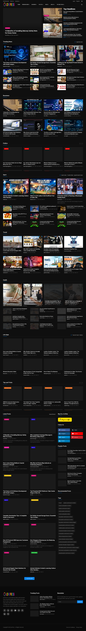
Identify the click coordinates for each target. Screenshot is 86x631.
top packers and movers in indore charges (67, 522)
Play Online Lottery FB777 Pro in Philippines (20, 214)
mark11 (66, 304)
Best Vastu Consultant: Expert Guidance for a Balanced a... (75, 78)
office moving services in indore (65, 536)
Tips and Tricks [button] (61, 4)
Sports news (63, 175)
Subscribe (80, 602)
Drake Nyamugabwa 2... (7, 166)
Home (19, 4)
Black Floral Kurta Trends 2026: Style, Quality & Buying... (74, 482)
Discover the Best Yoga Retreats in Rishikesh (47, 309)
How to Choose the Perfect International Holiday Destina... (51, 270)
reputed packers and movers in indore (66, 553)
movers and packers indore (64, 514)
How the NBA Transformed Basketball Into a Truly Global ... (74, 214)
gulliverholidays (47, 272)
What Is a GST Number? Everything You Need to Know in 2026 (20, 78)
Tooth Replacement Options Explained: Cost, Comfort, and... (47, 325)
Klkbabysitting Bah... (47, 373)
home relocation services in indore (66, 539)
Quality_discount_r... (47, 405)
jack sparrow (46, 136)
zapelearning (66, 405)
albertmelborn (42, 599)
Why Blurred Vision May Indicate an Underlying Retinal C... (32, 301)
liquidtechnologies (6, 66)
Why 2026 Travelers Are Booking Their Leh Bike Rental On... (31, 250)
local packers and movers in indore (66, 533)
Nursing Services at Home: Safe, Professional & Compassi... (20, 325)
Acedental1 (42, 326)
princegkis (66, 136)
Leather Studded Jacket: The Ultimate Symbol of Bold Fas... (51, 352)
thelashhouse (69, 311)
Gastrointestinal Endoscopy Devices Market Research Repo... (75, 317)
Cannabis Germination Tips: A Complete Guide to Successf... (53, 302)
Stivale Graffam (26, 375)
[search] (82, 4)
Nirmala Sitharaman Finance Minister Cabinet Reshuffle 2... (73, 70)
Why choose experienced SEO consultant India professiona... (30, 133)
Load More (29, 578)
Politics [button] (41, 4)
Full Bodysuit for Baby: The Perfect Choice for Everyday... (73, 372)
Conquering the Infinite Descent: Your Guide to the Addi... (47, 222)
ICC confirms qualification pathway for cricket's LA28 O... (48, 207)
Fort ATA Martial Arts (27, 405)
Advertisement (6, 1)
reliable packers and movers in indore (66, 528)
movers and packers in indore (65, 505)
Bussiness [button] (34, 4)
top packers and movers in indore (65, 516)
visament (66, 272)
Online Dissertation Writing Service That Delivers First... (46, 597)
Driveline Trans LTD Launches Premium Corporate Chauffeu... (52, 250)
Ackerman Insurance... (71, 87)
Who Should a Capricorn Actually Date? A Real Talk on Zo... (31, 352)
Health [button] (53, 4)
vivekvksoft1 (59, 66)
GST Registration (43, 72)
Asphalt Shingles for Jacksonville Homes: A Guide (52, 402)
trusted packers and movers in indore (66, 525)
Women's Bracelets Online (9, 371)
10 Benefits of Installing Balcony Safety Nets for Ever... (52, 18)
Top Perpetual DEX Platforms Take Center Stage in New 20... (32, 113)
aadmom (66, 375)
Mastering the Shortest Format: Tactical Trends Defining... (47, 214)
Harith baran (59, 199)
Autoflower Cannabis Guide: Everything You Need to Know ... (19, 317)
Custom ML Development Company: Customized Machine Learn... (73, 133)
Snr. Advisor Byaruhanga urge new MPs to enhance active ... (32, 163)
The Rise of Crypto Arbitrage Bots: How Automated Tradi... (52, 133)
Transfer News (70, 175)
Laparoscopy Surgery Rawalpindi (20, 308)
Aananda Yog (42, 311)
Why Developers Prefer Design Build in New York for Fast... (32, 372)
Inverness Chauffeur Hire (70, 249)
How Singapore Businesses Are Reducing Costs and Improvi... (72, 113)
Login (74, 1)
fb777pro (14, 216)
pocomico (69, 476)
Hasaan (14, 310)
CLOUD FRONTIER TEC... (44, 209)
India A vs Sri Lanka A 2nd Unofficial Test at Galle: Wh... (42, 196)
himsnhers (69, 326)
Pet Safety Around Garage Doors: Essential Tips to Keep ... (40, 63)
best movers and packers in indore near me (67, 550)
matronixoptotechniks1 (28, 304)
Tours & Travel (76, 335)
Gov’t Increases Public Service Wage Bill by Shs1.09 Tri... (12, 163)
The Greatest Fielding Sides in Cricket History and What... (19, 207)
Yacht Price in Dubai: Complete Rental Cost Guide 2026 (32, 270)
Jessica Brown (46, 355)
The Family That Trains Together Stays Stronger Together (31, 402)
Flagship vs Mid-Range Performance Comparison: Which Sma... (21, 70)
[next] (82, 144)
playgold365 (15, 209)
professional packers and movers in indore (67, 542)
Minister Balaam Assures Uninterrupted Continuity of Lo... (52, 163)
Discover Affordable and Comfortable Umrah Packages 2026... (12, 250)
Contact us (17, 1)
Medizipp (14, 326)
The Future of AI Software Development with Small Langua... (15, 63)
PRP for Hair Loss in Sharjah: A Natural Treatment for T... (73, 302)
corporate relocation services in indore (66, 530)
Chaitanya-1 (42, 216)
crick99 (68, 216)
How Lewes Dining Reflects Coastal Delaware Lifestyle (12, 352)
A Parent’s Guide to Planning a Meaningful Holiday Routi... (70, 196)
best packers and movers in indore (66, 519)
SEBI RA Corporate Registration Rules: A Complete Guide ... (11, 402)
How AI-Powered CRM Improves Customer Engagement (52, 113)
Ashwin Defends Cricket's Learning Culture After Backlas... (13, 196)
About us (12, 1)
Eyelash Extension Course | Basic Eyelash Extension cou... (74, 309)
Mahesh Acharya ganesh (71, 80)
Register (78, 1)
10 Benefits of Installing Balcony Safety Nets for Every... (11, 113)
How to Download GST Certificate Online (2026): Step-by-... (47, 78)
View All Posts (52, 414)
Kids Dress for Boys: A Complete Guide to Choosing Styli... (75, 474)
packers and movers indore (64, 508)
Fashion (81, 335)
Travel (60, 503)
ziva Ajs (24, 115)
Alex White (46, 115)
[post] (22, 23)
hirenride (25, 252)
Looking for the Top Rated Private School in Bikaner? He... (69, 63)
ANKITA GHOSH (33, 66)
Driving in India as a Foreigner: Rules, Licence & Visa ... (73, 270)
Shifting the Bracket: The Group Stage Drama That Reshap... (19, 222)
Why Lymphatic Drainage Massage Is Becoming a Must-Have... (52, 34)
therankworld (15, 72)
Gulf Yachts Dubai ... (27, 272)
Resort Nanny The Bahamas (51, 371)
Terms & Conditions (70, 627)
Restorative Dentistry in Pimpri (46, 316)
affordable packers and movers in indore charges (69, 547)
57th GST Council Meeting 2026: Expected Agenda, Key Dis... (47, 70)
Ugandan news (79, 41)
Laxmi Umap (42, 317)
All (75, 41)
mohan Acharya (43, 87)
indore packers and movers (64, 511)
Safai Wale (7, 35)
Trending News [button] (26, 4)
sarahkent (25, 355)
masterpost (5, 252)
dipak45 (68, 319)
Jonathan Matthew (67, 115)
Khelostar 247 (32, 199)
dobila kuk (5, 199)
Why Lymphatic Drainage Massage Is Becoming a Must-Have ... (12, 301)
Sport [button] (47, 4)
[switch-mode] (82, 1)
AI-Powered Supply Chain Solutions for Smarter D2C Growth (11, 133)
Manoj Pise (5, 373)
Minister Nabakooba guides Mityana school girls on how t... (73, 163)
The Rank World (70, 461)
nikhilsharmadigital (27, 136)
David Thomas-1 (6, 355)
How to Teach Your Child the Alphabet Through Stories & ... (73, 402)
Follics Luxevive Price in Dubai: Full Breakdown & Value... (74, 325)
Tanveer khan (42, 607)
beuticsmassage (47, 36)
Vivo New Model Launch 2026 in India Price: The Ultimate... (74, 459)
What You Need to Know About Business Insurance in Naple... (75, 85)
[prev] (80, 144)
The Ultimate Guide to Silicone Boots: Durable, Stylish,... (47, 605)
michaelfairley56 (6, 136)
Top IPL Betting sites (71, 207)
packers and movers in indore (70, 503)
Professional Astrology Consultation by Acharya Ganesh (47, 85)
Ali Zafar (69, 483)
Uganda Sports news (78, 175)
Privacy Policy (79, 627)
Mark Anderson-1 (47, 252)
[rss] (8, 614)
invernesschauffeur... (68, 251)
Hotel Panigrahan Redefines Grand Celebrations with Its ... (11, 270)
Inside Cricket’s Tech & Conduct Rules (75, 206)
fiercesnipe (42, 224)
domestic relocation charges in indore (66, 544)
